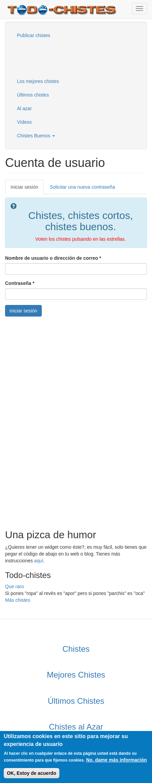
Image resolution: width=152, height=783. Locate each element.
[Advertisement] (46, 57)
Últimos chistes (33, 95)
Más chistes (17, 600)
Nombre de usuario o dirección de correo (53, 258)
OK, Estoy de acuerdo (31, 773)
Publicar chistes (33, 35)
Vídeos (24, 122)
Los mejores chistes (38, 81)
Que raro (14, 586)
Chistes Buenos (36, 135)
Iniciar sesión (27, 189)
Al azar (24, 108)
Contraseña (19, 283)
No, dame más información (116, 760)
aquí (38, 560)
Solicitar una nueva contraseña (82, 187)
